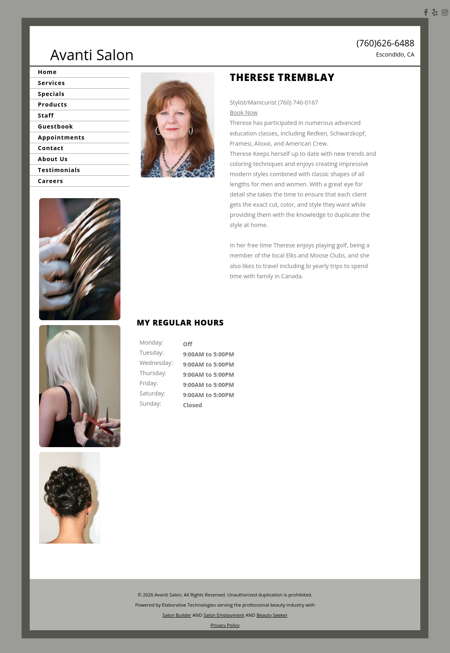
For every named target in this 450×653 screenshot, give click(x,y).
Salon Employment (223, 615)
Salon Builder (176, 615)
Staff (46, 115)
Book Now (244, 112)
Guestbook (55, 126)
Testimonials (59, 170)
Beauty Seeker (271, 615)
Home (47, 72)
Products (52, 104)
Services (51, 83)
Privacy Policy (225, 625)
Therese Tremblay (282, 77)
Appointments (61, 137)
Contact (50, 148)
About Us (53, 159)
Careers (50, 181)
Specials (51, 94)
